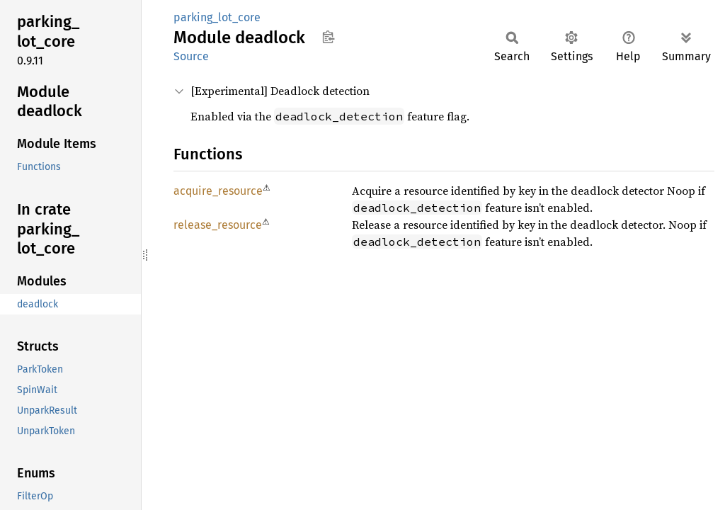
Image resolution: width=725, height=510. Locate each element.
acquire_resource (218, 191)
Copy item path (328, 37)
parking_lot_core (217, 17)
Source (191, 56)
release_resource (217, 225)
